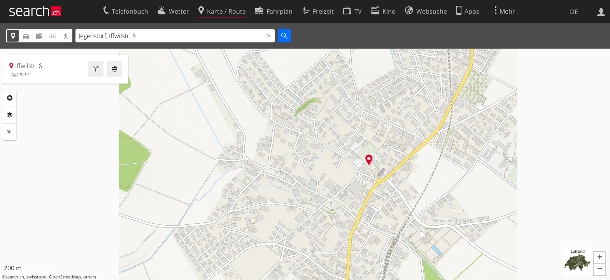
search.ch (14, 277)
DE (574, 11)
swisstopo (36, 277)
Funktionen (9, 132)
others (89, 277)
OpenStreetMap (65, 277)
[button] (599, 258)
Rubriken (9, 98)
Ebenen (9, 115)
